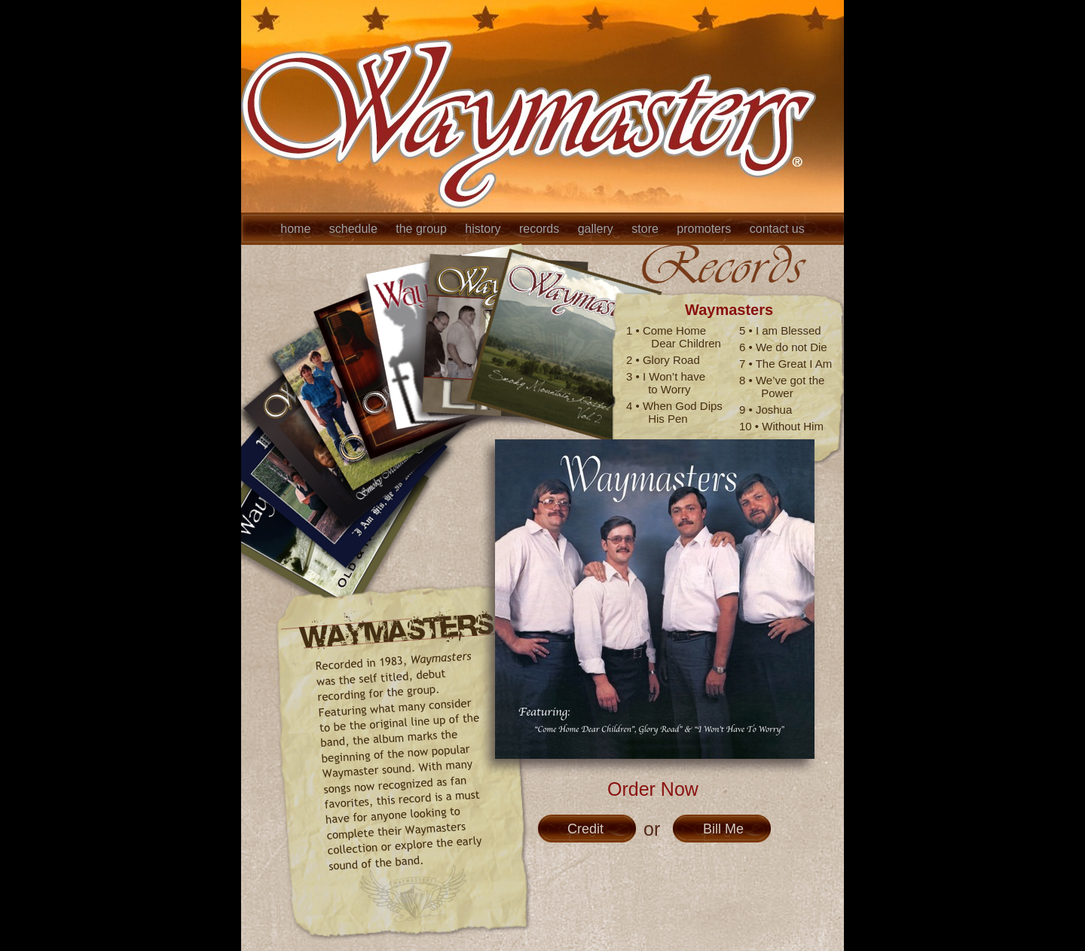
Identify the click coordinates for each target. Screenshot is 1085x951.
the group (423, 228)
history (484, 228)
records (541, 228)
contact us (777, 228)
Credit (585, 828)
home (296, 228)
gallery (597, 228)
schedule (355, 228)
